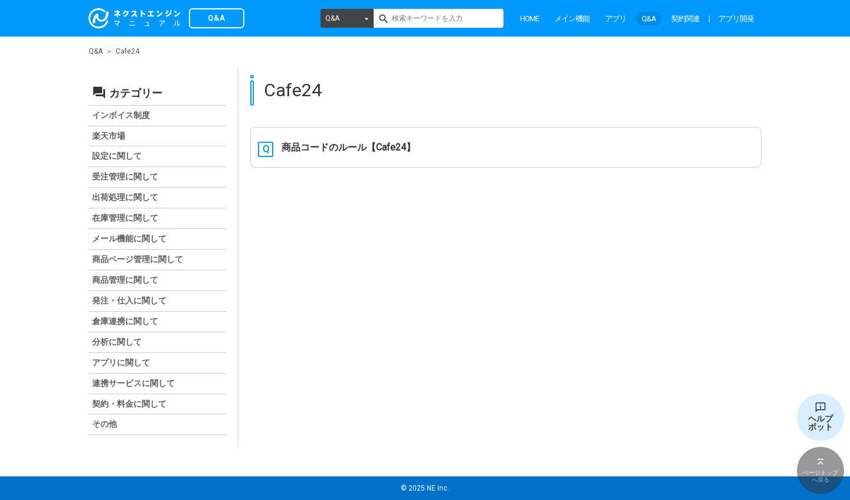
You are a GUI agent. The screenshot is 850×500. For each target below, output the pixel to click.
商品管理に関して (125, 280)
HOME (529, 18)
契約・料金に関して (129, 404)
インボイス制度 (121, 115)
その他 (104, 424)
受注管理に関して (125, 176)
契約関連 (685, 18)
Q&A (332, 18)
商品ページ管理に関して (137, 259)
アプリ (615, 18)
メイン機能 (572, 18)
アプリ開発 (736, 18)
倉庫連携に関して (125, 321)
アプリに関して (121, 362)
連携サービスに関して (133, 383)
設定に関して (117, 156)
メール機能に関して (129, 238)
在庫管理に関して (125, 218)
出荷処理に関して (125, 197)
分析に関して (117, 342)
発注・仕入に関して (129, 300)
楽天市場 (108, 135)
